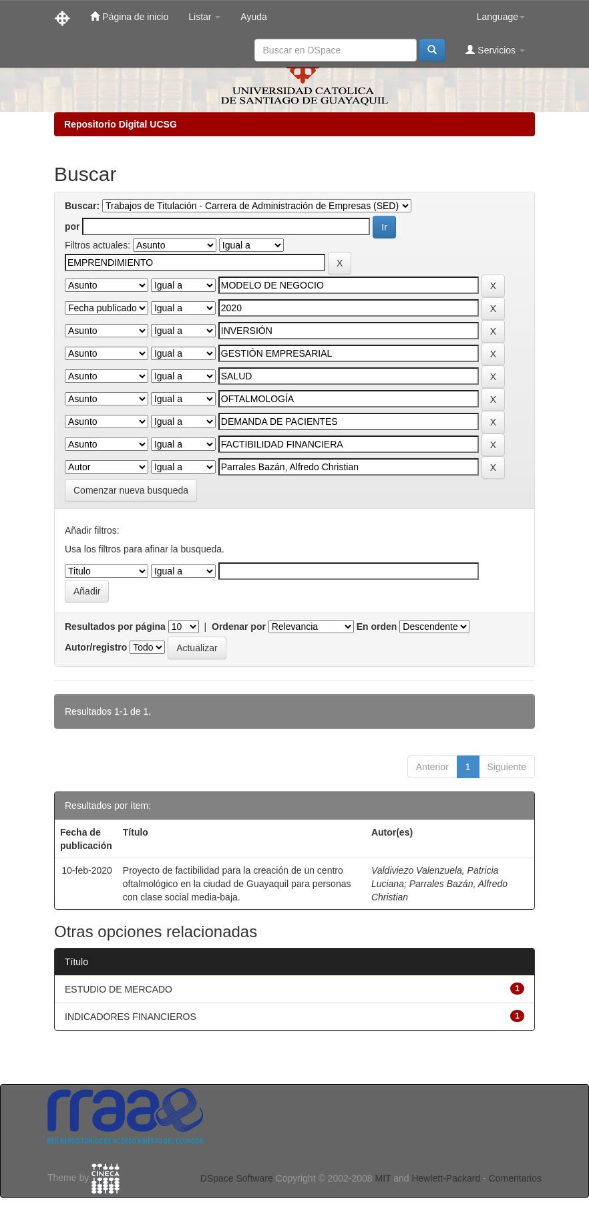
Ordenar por (239, 626)
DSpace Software (236, 1178)
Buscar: (82, 205)
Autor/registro (96, 647)
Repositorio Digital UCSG (120, 124)
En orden (377, 626)
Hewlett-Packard (445, 1178)
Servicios (495, 49)
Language (501, 16)
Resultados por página (115, 626)
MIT (383, 1178)
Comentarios (515, 1178)
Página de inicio (129, 16)
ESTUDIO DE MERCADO (118, 989)
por (72, 226)
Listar (204, 16)
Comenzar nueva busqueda (130, 490)
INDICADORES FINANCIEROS (130, 1016)
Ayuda (253, 16)
